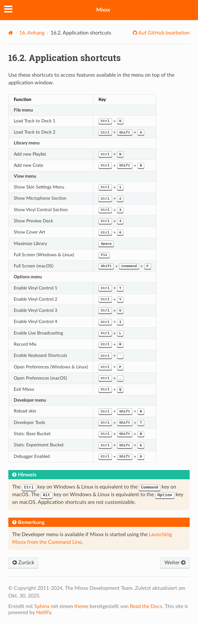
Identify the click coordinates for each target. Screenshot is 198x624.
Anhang (31, 32)
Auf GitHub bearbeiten (163, 32)
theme (81, 606)
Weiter (175, 562)
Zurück (23, 562)
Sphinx (42, 606)
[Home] (10, 32)
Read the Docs (146, 606)
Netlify (43, 612)
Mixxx (103, 9)
